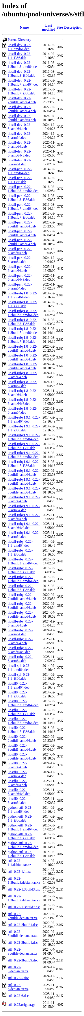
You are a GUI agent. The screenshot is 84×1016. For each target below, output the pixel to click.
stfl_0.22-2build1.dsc (23, 925)
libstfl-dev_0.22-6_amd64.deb (19, 144)
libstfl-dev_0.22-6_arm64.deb (19, 162)
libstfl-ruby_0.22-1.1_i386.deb (20, 552)
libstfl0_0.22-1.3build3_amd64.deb (23, 703)
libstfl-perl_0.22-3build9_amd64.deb (22, 242)
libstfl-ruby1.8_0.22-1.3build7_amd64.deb (23, 331)
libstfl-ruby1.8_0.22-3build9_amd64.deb (22, 366)
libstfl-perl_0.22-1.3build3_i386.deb (21, 198)
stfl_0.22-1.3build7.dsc (24, 907)
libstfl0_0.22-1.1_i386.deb (17, 694)
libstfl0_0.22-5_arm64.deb (17, 774)
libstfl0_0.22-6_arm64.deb (17, 801)
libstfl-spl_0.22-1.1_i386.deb (19, 676)
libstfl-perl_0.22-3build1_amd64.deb (22, 233)
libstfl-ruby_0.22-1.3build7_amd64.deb (23, 579)
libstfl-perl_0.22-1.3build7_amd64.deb (23, 206)
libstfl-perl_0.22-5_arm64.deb (20, 260)
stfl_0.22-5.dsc (18, 978)
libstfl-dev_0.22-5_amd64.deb (19, 127)
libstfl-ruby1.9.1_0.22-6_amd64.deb (24, 517)
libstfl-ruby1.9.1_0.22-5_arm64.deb (24, 508)
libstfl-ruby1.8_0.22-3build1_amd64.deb (22, 357)
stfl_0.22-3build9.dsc (23, 960)
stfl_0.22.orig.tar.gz (21, 1004)
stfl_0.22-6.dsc (18, 996)
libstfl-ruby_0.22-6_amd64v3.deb (20, 650)
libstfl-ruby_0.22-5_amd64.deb (20, 623)
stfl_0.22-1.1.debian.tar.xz (19, 863)
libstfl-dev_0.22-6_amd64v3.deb (19, 153)
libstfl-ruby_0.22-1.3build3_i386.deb (21, 570)
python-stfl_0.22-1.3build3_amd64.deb (23, 827)
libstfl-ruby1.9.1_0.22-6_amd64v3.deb (24, 526)
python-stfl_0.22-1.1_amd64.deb (20, 809)
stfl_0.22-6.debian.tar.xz (18, 987)
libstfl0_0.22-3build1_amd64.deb (22, 747)
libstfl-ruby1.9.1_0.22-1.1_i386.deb (24, 428)
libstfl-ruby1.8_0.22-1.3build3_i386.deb (22, 322)
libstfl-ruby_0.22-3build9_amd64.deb (22, 614)
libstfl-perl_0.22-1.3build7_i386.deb (21, 215)
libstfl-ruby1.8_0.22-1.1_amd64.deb (22, 295)
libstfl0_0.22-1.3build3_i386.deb (21, 712)
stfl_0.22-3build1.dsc (23, 942)
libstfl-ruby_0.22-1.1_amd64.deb (20, 543)
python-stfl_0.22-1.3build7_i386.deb (21, 854)
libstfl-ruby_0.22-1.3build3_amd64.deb (23, 561)
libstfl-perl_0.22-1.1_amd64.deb (20, 171)
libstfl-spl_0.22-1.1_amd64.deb (19, 667)
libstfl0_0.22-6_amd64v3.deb (19, 792)
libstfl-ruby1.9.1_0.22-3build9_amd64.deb (24, 490)
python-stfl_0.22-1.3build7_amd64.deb (23, 845)
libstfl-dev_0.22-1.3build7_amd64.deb (23, 82)
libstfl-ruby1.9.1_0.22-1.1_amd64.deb (24, 419)
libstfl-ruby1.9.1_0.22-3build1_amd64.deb (24, 481)
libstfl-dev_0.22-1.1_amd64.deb (19, 47)
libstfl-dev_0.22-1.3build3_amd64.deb (23, 65)
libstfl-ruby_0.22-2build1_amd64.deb (22, 597)
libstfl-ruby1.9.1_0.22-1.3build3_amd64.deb (24, 437)
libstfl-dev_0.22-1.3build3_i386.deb (21, 73)
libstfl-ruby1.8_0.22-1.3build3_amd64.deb (23, 313)
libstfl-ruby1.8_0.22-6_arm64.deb (22, 410)
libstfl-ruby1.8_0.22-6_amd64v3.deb (22, 401)
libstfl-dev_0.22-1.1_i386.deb (19, 56)
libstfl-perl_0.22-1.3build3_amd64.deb (23, 189)
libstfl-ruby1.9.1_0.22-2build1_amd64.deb (24, 472)
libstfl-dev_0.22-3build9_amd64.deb (22, 118)
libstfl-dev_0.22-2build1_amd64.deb (22, 100)
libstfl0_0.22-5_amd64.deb (17, 765)
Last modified (48, 27)
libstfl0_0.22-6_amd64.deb (17, 783)
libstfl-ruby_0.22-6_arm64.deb (20, 659)
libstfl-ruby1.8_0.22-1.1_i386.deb (22, 304)
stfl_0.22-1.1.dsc (19, 871)
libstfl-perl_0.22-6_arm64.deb (20, 286)
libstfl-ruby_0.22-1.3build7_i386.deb (21, 588)
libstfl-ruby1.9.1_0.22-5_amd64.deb (24, 499)
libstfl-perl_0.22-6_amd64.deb (20, 268)
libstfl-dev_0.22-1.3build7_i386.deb (21, 91)
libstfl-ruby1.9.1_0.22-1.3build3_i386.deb (24, 446)
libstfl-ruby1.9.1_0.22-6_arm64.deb (24, 534)
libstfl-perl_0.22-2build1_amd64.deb (22, 224)
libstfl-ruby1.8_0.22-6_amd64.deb (22, 393)
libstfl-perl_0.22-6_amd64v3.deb (20, 277)
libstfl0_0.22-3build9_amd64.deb (22, 756)
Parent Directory (19, 39)
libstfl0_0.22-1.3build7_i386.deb (21, 730)
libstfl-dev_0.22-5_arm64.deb (19, 135)
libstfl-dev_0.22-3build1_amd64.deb (22, 109)
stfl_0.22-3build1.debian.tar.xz (22, 934)
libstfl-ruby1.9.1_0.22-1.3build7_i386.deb (24, 464)
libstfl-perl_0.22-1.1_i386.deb (20, 180)
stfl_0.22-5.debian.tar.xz (18, 969)
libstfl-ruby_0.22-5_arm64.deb (20, 632)
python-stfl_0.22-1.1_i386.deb (20, 818)
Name (24, 27)
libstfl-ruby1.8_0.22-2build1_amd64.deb (22, 348)
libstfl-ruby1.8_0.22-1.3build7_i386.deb (22, 339)
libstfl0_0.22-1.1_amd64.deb (19, 685)
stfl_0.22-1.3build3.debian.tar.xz (24, 880)
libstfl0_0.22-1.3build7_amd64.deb (23, 721)
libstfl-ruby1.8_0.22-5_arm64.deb (22, 384)
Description (73, 27)
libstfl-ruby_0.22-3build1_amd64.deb (22, 605)
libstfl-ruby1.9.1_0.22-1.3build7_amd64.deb (24, 455)
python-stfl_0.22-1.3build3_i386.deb (21, 836)
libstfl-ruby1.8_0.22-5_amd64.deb (22, 375)
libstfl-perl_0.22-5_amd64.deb (20, 251)
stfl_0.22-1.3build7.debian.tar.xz (24, 898)
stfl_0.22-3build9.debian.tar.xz (22, 951)
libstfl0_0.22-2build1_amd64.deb (22, 738)
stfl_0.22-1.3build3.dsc (24, 889)
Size (60, 27)
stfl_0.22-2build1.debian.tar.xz (22, 916)
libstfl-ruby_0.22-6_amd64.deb (20, 641)
